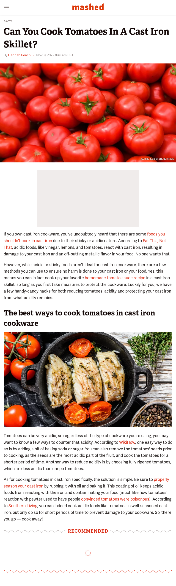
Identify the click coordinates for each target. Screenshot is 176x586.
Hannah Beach (19, 55)
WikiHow (127, 442)
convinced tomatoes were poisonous (115, 499)
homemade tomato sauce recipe (115, 277)
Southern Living (22, 505)
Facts (8, 21)
